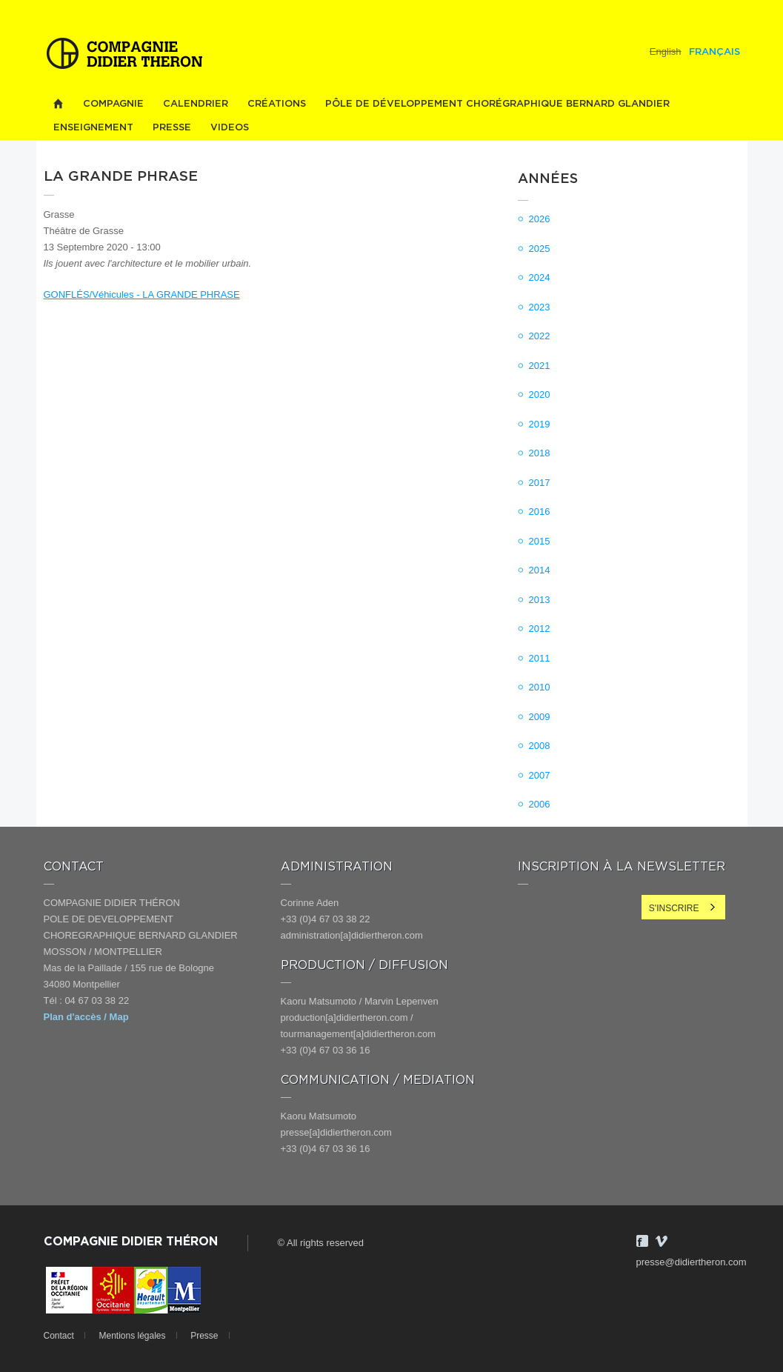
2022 (539, 336)
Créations (276, 104)
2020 (539, 394)
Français (714, 52)
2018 (539, 453)
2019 (539, 424)
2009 (539, 716)
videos (229, 128)
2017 (539, 482)
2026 (539, 218)
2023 (539, 307)
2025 (539, 248)
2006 (539, 804)
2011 (539, 658)
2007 (539, 775)
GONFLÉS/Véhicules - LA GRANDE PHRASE (142, 294)
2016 (539, 511)
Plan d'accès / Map (86, 1016)
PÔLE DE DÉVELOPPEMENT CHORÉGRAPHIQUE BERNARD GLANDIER (497, 104)
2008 (539, 745)
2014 (539, 570)
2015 (539, 541)
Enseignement (93, 128)
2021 (539, 365)
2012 (539, 628)
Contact (59, 1336)
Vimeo (661, 1241)
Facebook (642, 1241)
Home (58, 104)
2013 (539, 599)
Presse (172, 128)
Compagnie (113, 104)
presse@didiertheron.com (691, 1262)
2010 (539, 687)
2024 (539, 277)
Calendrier (195, 104)
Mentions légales (132, 1336)
